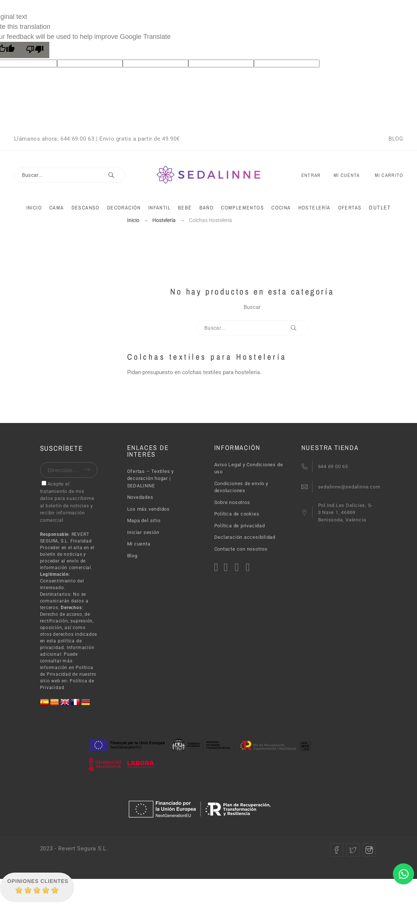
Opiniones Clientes (38, 881)
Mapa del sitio (143, 520)
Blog (132, 555)
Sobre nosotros (232, 502)
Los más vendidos (148, 509)
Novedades (140, 497)
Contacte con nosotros (241, 549)
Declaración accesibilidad (245, 537)
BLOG (395, 138)
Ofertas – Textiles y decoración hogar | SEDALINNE (150, 478)
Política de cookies (236, 514)
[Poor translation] (34, 50)
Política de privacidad (239, 525)
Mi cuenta (138, 544)
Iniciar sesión (143, 532)
